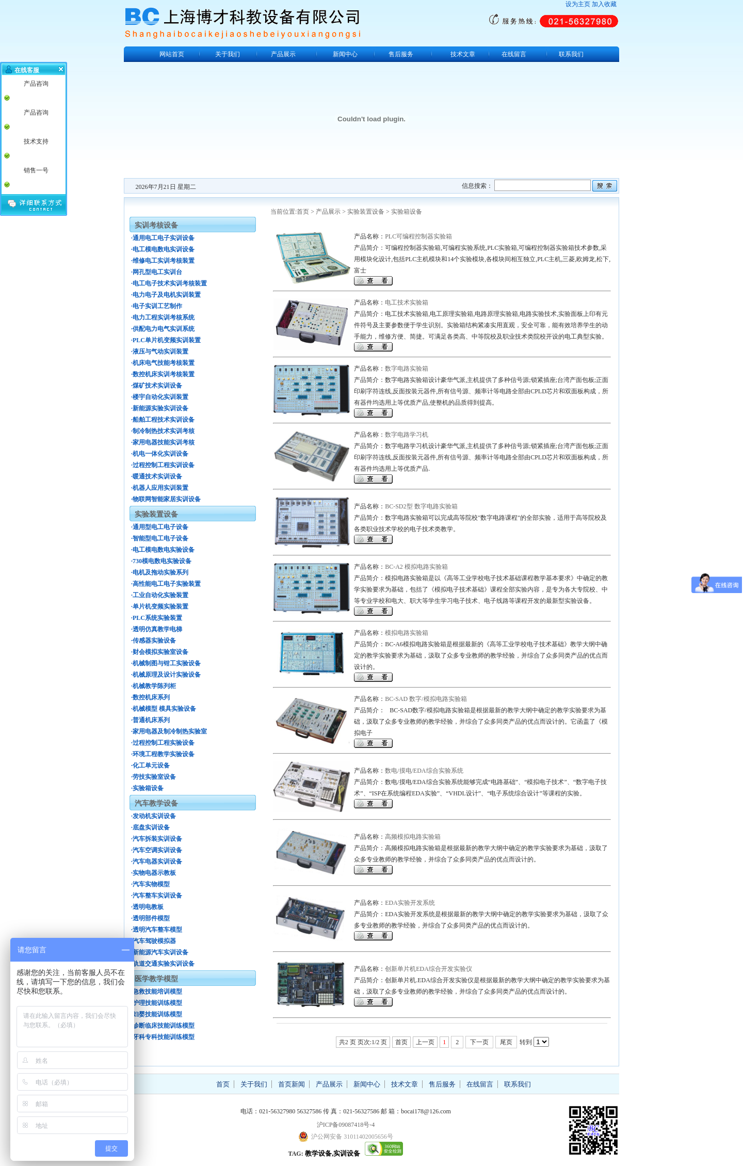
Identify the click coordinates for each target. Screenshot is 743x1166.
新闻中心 (345, 54)
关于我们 (227, 54)
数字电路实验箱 (406, 368)
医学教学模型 (156, 979)
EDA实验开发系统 (410, 902)
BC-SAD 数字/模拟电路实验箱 (425, 698)
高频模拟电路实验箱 (413, 836)
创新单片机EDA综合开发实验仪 (428, 968)
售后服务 (401, 54)
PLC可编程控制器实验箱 (418, 236)
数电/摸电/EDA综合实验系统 (424, 770)
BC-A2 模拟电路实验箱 (416, 566)
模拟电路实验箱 (406, 632)
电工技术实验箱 (406, 302)
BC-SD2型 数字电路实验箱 (421, 506)
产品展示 (283, 54)
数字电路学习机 (406, 434)
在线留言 (514, 54)
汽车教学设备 (156, 803)
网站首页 (171, 54)
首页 (303, 211)
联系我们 (571, 54)
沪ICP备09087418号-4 (346, 1124)
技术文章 (462, 54)
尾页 (506, 1042)
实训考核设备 (156, 225)
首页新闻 (291, 1084)
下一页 (479, 1042)
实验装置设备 (365, 211)
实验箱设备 (406, 211)
